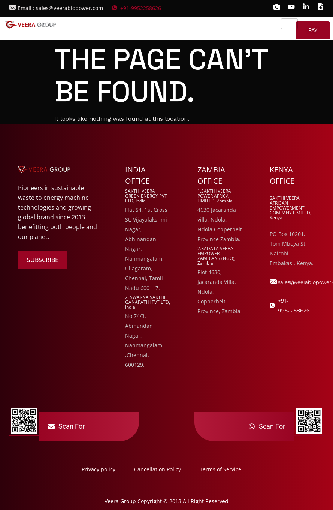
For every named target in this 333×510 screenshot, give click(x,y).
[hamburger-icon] (289, 23)
